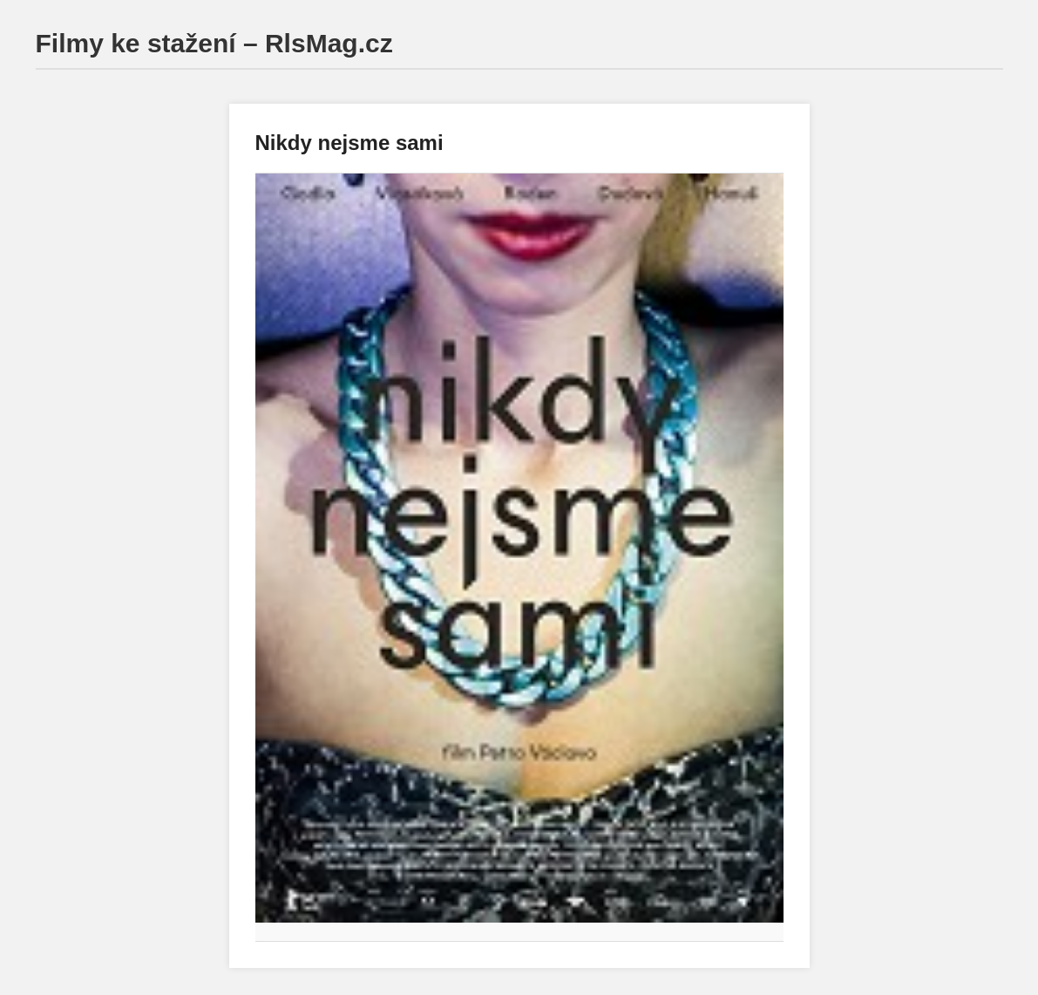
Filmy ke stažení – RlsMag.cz (214, 43)
